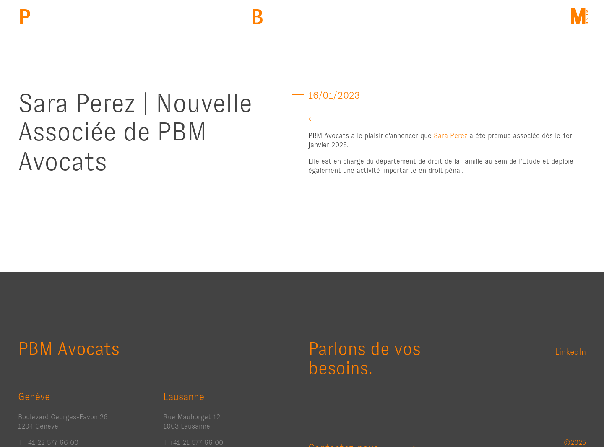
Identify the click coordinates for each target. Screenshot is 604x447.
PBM (24, 17)
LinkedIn (570, 351)
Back (256, 17)
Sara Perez (450, 136)
